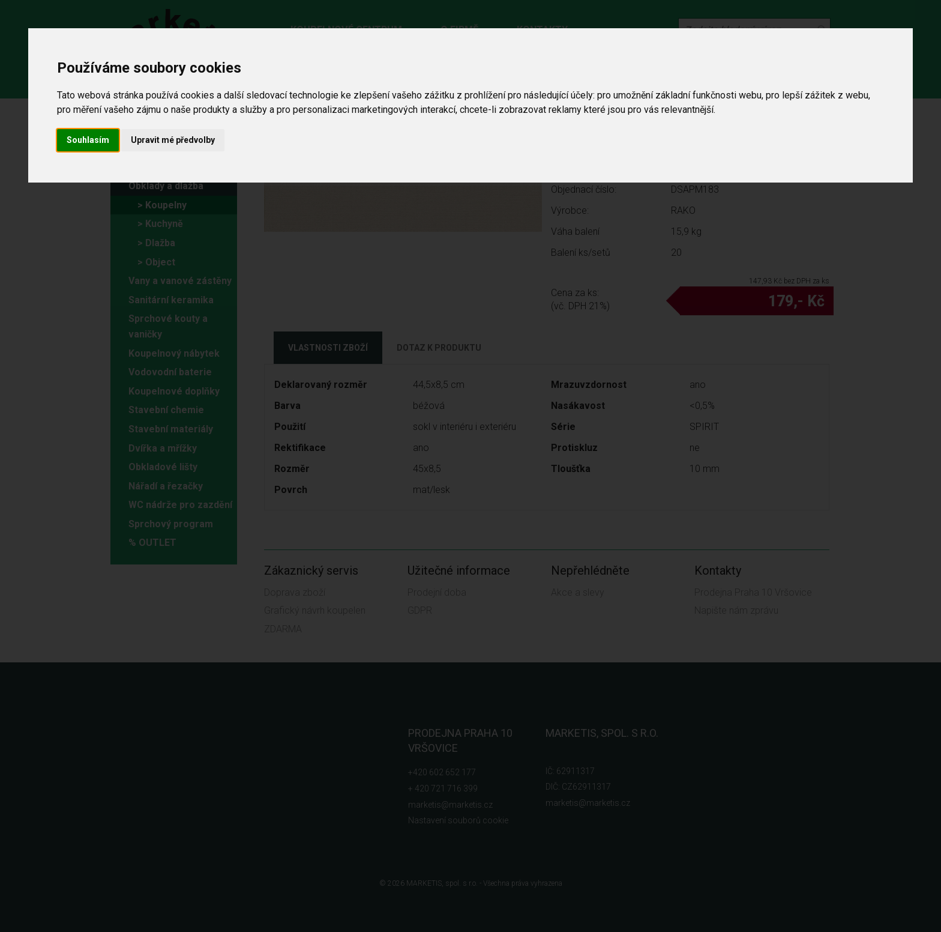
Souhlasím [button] (88, 140)
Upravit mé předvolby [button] (173, 140)
